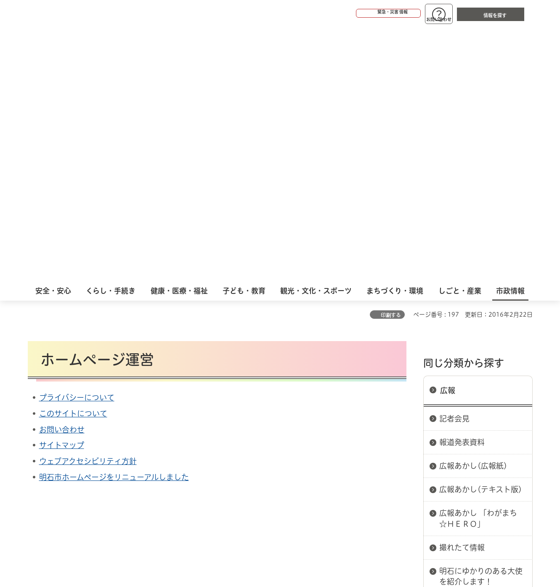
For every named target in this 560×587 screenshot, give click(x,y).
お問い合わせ (62, 174)
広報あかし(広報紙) (473, 210)
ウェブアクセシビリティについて (213, 417)
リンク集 (415, 417)
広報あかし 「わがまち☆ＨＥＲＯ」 (478, 262)
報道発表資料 (462, 186)
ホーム (36, 388)
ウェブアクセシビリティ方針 (88, 205)
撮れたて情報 (462, 292)
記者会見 (454, 163)
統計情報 (305, 545)
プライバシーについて (76, 142)
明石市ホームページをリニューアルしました (114, 221)
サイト (476, 417)
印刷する (391, 59)
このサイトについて (73, 158)
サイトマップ (61, 189)
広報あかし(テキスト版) (480, 233)
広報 (447, 135)
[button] (356, 13)
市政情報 (64, 388)
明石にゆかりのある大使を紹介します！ (481, 321)
